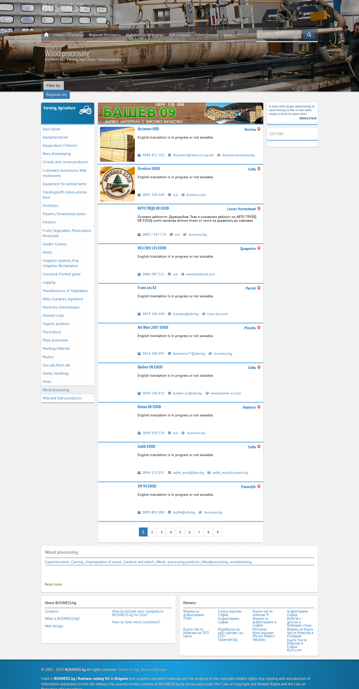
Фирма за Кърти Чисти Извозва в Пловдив (300, 624)
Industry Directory (68, 34)
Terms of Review (153, 660)
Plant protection (55, 333)
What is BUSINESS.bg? (62, 611)
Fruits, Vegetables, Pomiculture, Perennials (67, 227)
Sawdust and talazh (139, 555)
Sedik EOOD (146, 440)
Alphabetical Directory (145, 34)
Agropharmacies (55, 130)
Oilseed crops (53, 309)
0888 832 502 (151, 148)
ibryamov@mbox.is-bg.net (191, 148)
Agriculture (51, 122)
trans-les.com (216, 307)
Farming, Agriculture (59, 101)
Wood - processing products (177, 555)
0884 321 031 (151, 466)
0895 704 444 (151, 188)
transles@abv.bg (183, 307)
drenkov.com (193, 188)
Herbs (47, 245)
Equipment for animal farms (65, 177)
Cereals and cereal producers (65, 155)
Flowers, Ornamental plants (64, 207)
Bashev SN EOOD (150, 360)
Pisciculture (52, 325)
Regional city (77, 85)
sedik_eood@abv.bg (186, 466)
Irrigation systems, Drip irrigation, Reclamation (61, 257)
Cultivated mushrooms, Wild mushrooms (65, 167)
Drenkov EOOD (149, 162)
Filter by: (54, 85)
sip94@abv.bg (181, 505)
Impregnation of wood (103, 555)
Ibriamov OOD (148, 122)
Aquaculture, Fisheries (60, 139)
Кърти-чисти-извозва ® (263, 605)
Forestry (49, 215)
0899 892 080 (151, 505)
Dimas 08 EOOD (149, 400)
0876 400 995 (151, 346)
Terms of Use (128, 660)
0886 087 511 (151, 267)
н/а (173, 188)
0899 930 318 (151, 426)
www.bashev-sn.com (224, 386)
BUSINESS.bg (75, 660)
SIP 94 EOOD (147, 479)
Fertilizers (51, 199)
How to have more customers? (136, 614)
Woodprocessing (215, 555)
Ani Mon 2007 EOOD (153, 321)
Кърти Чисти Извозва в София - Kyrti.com (297, 636)
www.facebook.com (199, 267)
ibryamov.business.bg (237, 148)
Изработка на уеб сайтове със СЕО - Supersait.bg (231, 626)
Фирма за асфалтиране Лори (193, 607)
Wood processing (56, 383)
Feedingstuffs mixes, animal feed (65, 188)
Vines (47, 375)
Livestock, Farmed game (62, 267)
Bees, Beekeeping (57, 147)
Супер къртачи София (229, 605)
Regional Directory (105, 34)
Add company (179, 34)
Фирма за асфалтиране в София (264, 614)
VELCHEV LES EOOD (152, 241)
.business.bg (195, 227)
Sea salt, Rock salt (56, 358)
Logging (49, 276)
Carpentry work (57, 555)
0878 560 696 (151, 307)
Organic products (56, 317)
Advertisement (206, 34)
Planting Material (56, 342)
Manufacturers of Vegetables (65, 284)
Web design (54, 617)
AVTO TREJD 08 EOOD (153, 201)
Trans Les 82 (147, 281)
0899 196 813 (151, 386)
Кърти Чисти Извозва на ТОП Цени (196, 624)
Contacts (51, 604)
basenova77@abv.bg (187, 346)
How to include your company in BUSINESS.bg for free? (137, 605)
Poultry (48, 350)
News (227, 34)
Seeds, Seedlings (56, 366)
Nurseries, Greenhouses (61, 300)
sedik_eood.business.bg (229, 466)
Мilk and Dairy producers (62, 391)
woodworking (241, 555)
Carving (77, 555)
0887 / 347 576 (152, 227)
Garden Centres (55, 237)
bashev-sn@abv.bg (185, 386)
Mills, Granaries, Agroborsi (63, 292)
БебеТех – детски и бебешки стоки (299, 614)
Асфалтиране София (297, 605)
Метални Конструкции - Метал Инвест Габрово (264, 626)
